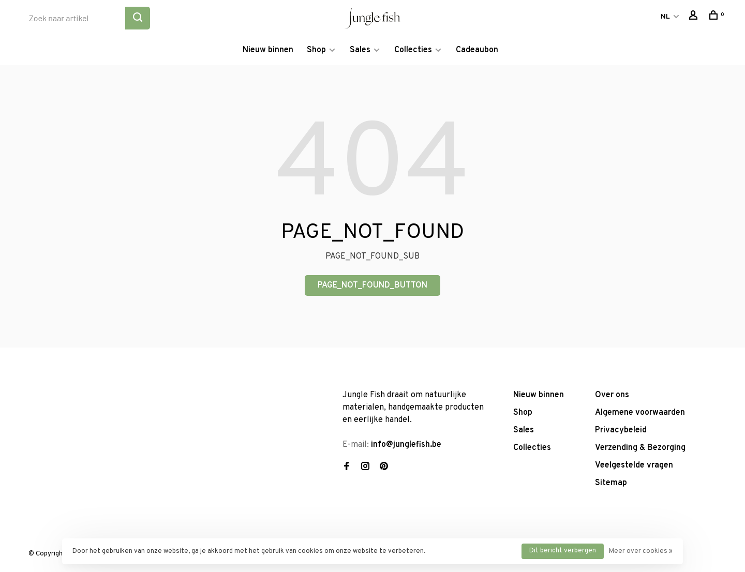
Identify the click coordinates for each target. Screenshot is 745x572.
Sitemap (611, 483)
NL (665, 16)
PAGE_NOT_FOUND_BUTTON (372, 285)
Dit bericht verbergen (562, 551)
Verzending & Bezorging (640, 448)
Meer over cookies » (641, 551)
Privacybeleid (621, 430)
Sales (360, 50)
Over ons (612, 395)
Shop (316, 50)
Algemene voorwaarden (640, 413)
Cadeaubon (477, 50)
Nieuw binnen (268, 50)
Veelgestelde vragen (634, 465)
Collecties (413, 50)
